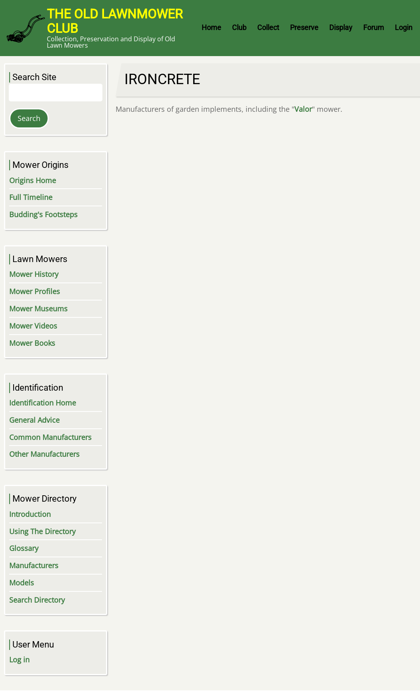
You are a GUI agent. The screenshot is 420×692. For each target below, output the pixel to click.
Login (403, 27)
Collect (268, 27)
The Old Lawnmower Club (115, 21)
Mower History (33, 274)
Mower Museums (38, 308)
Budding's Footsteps (43, 214)
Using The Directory (42, 531)
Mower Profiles (34, 291)
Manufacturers (33, 565)
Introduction (30, 514)
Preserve (304, 27)
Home (211, 27)
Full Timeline (30, 197)
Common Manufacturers (50, 437)
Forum (373, 27)
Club (239, 27)
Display (340, 27)
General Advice (34, 420)
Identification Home (42, 403)
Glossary (23, 548)
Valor (303, 109)
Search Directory (37, 600)
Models (21, 582)
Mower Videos (33, 326)
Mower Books (32, 343)
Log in (19, 659)
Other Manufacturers (44, 454)
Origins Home (32, 180)
